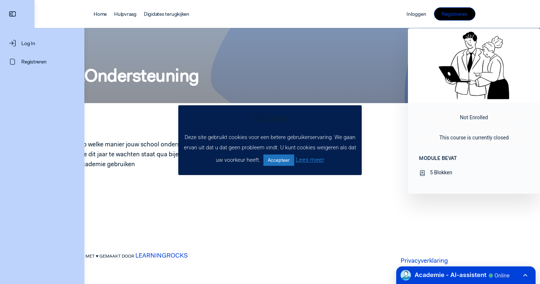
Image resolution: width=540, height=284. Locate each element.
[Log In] (42, 43)
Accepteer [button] (279, 160)
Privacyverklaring (449, 260)
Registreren (505, 14)
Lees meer (310, 160)
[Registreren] (42, 61)
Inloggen (466, 14)
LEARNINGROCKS (186, 255)
